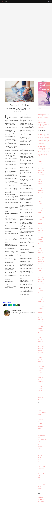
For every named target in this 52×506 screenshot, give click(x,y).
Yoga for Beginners (41, 484)
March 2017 (40, 339)
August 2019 (40, 290)
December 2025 (41, 168)
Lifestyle (39, 437)
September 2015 (41, 366)
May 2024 (40, 203)
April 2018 (40, 315)
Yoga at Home (40, 481)
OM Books (40, 453)
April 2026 (40, 161)
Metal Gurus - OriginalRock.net (44, 148)
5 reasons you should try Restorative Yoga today (44, 154)
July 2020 (39, 286)
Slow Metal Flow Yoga (43, 149)
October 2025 (40, 172)
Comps (39, 421)
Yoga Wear (40, 490)
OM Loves (40, 455)
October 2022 (40, 237)
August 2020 (40, 285)
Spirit (39, 462)
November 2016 (41, 346)
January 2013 (40, 399)
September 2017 (41, 328)
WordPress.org (41, 501)
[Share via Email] (16, 305)
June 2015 (40, 370)
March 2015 (40, 375)
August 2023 (40, 219)
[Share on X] (4, 305)
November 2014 (41, 383)
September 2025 (41, 174)
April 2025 (40, 183)
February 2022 (40, 252)
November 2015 (41, 364)
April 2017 (40, 337)
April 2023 (40, 226)
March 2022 (40, 250)
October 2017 (40, 326)
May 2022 (40, 246)
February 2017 (40, 341)
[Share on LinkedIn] (9, 305)
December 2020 (41, 277)
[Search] (44, 108)
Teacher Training (41, 466)
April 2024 (40, 205)
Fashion (39, 432)
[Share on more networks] (19, 305)
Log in (39, 495)
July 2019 (39, 292)
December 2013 (41, 397)
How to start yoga (41, 435)
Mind (39, 448)
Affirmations (40, 407)
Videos (39, 475)
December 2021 (41, 255)
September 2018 (41, 306)
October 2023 (40, 216)
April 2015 (40, 374)
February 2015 (40, 377)
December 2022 (41, 234)
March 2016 (40, 359)
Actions (39, 405)
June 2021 (40, 266)
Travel (39, 471)
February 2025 (40, 186)
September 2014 (41, 384)
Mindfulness (40, 450)
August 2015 (40, 368)
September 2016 (41, 350)
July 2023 (39, 221)
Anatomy (39, 410)
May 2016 (40, 355)
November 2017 (41, 325)
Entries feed (40, 497)
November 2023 (41, 214)
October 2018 (40, 305)
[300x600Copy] (44, 93)
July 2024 (39, 199)
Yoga (39, 479)
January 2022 (40, 254)
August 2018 (40, 308)
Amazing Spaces (41, 408)
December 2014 (41, 381)
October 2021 (40, 259)
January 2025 (40, 188)
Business (39, 417)
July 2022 (39, 243)
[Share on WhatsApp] (11, 305)
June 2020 (40, 288)
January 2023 (40, 232)
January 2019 (40, 299)
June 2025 (40, 179)
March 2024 (40, 206)
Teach (39, 464)
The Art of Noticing (41, 120)
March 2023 (40, 228)
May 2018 (40, 314)
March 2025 (40, 185)
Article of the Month (42, 412)
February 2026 (40, 165)
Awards (39, 416)
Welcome (39, 477)
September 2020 (41, 283)
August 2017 (40, 330)
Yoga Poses (40, 486)
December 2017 (41, 323)
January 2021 (40, 275)
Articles (39, 414)
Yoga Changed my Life (42, 482)
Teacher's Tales (41, 468)
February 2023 (40, 230)
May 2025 (40, 181)
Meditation (40, 446)
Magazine (40, 441)
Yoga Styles (40, 488)
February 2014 (40, 395)
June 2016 (40, 354)
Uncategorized (41, 473)
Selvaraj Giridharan (16, 314)
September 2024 (41, 196)
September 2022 (41, 239)
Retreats (39, 459)
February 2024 (40, 208)
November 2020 (41, 279)
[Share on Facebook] (6, 305)
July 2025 (39, 177)
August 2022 (40, 241)
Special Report (40, 461)
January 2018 (40, 321)
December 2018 (41, 301)
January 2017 (40, 343)
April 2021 (40, 270)
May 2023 (40, 225)
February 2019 (40, 297)
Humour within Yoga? (42, 122)
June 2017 (40, 334)
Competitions (40, 419)
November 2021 (41, 257)
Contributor (40, 423)
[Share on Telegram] (14, 305)
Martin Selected (41, 444)
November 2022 (41, 235)
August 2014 (40, 386)
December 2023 (41, 212)
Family (39, 430)
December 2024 (41, 190)
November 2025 (41, 170)
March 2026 (40, 163)
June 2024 (40, 201)
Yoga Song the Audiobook (43, 145)
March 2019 (40, 295)
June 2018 (40, 312)
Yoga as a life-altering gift (43, 146)
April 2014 (40, 392)
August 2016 (40, 352)
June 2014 (40, 388)
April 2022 (40, 248)
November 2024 (41, 192)
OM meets (40, 457)
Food (39, 433)
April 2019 (40, 294)
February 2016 (40, 361)
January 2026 (40, 166)
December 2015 (41, 363)
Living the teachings (42, 439)
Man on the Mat (41, 442)
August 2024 (40, 197)
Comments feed (41, 499)
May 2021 (40, 268)
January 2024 (40, 210)
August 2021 (40, 263)
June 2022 (40, 245)
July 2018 (39, 310)
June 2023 (40, 223)
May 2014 (40, 390)
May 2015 (40, 372)
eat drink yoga (40, 428)
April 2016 (40, 357)
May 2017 (40, 335)
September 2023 (41, 217)
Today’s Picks (40, 470)
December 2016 (41, 344)
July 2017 (39, 332)
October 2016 (40, 348)
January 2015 (40, 379)
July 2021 (39, 265)
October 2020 (40, 281)
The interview (41, 143)
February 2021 (40, 274)
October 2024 (40, 194)
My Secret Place (41, 452)
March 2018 (40, 317)
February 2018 (40, 319)
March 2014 (40, 394)
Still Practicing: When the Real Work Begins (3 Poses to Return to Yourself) (43, 126)
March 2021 (40, 272)
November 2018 (41, 303)
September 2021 (41, 261)
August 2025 (40, 176)
